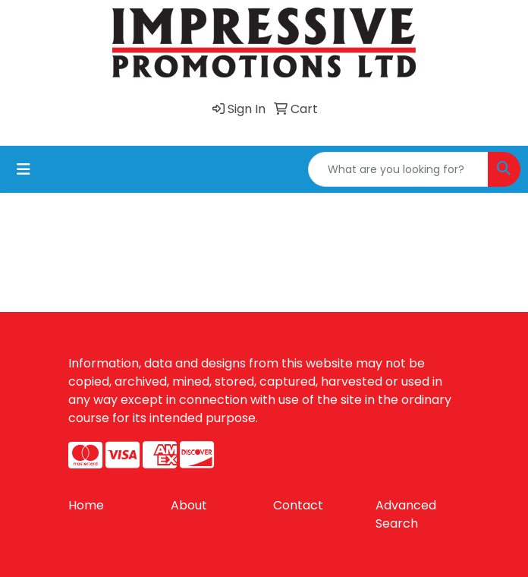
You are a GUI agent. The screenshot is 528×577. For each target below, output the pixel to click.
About (189, 505)
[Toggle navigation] (23, 169)
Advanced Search (406, 514)
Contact (298, 505)
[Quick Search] (398, 169)
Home (86, 505)
